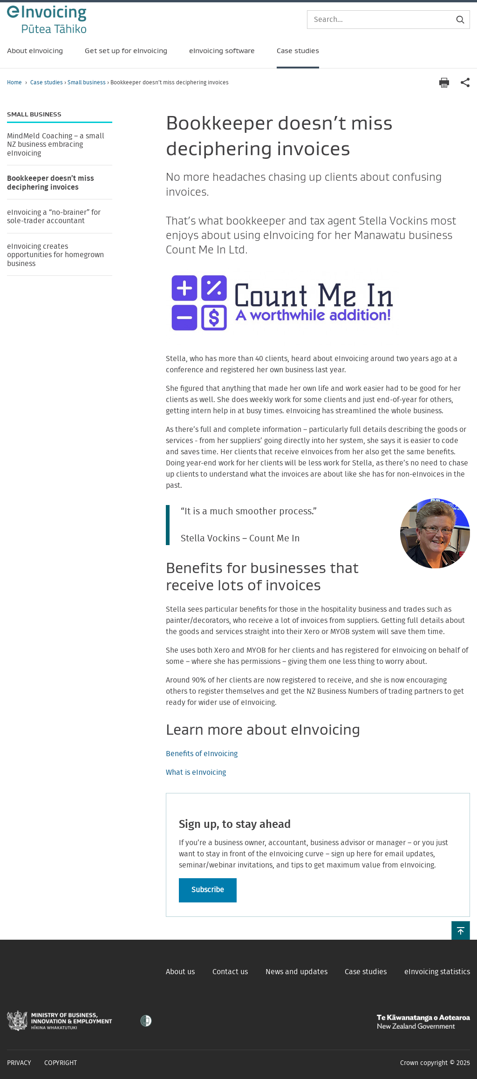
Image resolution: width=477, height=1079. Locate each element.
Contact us (230, 972)
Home (14, 82)
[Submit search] (460, 19)
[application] (465, 83)
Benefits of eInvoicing (202, 754)
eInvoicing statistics (437, 972)
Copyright (60, 1063)
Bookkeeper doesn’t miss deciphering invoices (50, 183)
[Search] (388, 19)
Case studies (47, 82)
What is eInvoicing (196, 772)
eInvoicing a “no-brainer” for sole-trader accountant (54, 217)
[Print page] (444, 83)
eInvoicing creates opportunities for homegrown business (55, 255)
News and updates (296, 972)
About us (180, 972)
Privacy (19, 1063)
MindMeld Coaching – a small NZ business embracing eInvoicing (55, 144)
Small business (87, 82)
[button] (460, 930)
